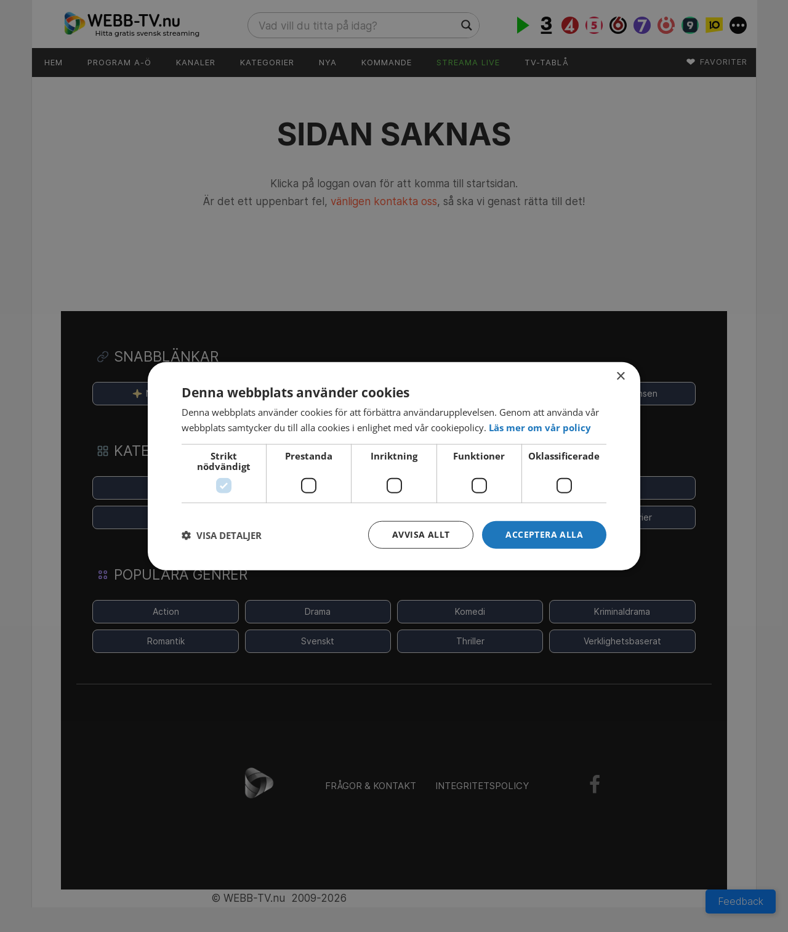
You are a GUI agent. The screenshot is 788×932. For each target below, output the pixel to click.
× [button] (620, 376)
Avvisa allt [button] (420, 534)
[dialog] (394, 466)
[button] (544, 535)
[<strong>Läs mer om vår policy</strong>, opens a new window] (540, 427)
